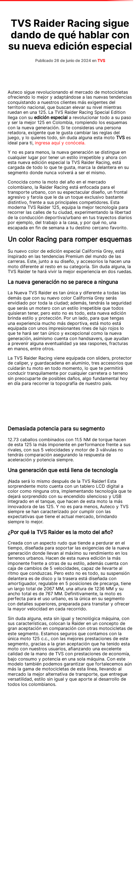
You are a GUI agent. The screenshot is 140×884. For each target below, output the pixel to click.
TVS (101, 60)
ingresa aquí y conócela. (61, 142)
